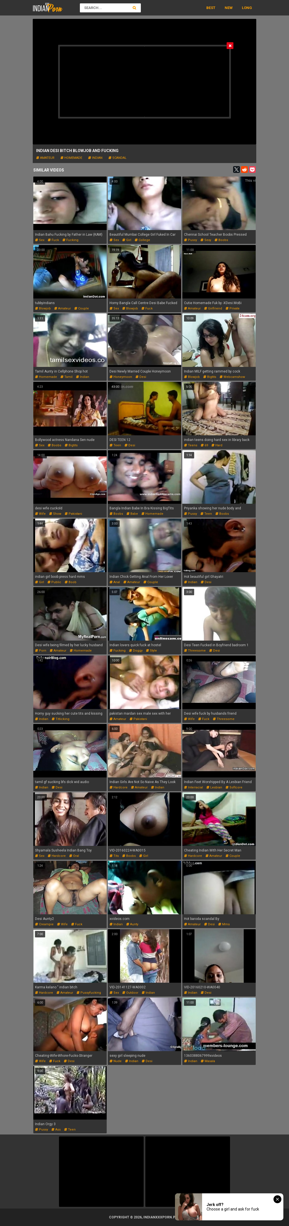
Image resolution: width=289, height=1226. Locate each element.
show (55, 514)
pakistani (73, 514)
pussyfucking (88, 993)
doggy (136, 650)
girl (126, 240)
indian (95, 158)
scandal (117, 158)
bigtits (209, 377)
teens (190, 445)
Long (247, 8)
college (142, 240)
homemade (71, 158)
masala (208, 1061)
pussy (190, 240)
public (54, 582)
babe (132, 514)
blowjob (43, 308)
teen (115, 445)
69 (204, 445)
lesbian (214, 787)
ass (56, 1129)
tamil (66, 377)
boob (70, 582)
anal (115, 582)
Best (210, 8)
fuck (53, 240)
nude (116, 1061)
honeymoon (121, 377)
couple (81, 308)
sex (39, 240)
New (229, 8)
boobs (221, 240)
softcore (233, 787)
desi (140, 377)
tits (114, 856)
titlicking (60, 719)
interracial (193, 787)
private (232, 308)
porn (40, 650)
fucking (70, 240)
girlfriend (213, 308)
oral (74, 856)
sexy (205, 240)
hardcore (119, 787)
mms (224, 924)
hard (216, 445)
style (151, 650)
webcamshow (232, 377)
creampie (44, 924)
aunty (132, 924)
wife (40, 514)
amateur (45, 158)
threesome (195, 650)
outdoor (130, 993)
